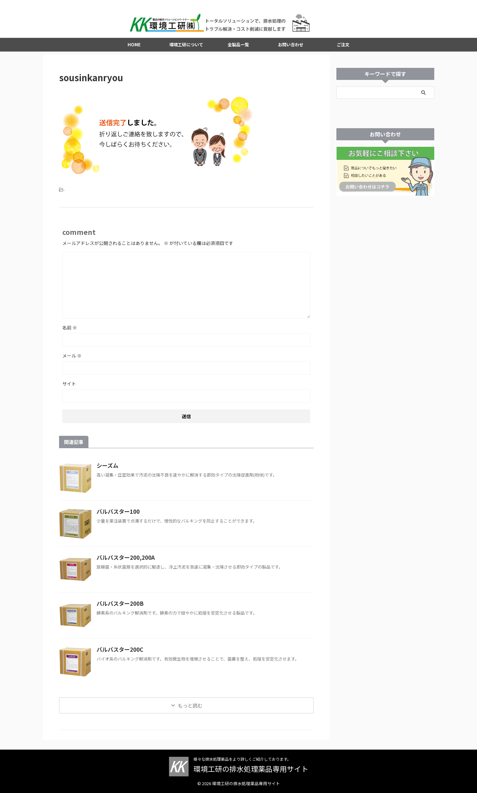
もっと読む (190, 709)
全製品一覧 (238, 48)
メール (72, 359)
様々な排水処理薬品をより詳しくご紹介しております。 (242, 759)
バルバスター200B (118, 607)
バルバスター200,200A (124, 561)
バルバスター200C (118, 653)
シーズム (107, 469)
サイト (69, 387)
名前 (69, 331)
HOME (134, 48)
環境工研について (186, 48)
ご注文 (343, 48)
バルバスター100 (117, 515)
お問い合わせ (290, 48)
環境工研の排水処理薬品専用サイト (250, 769)
